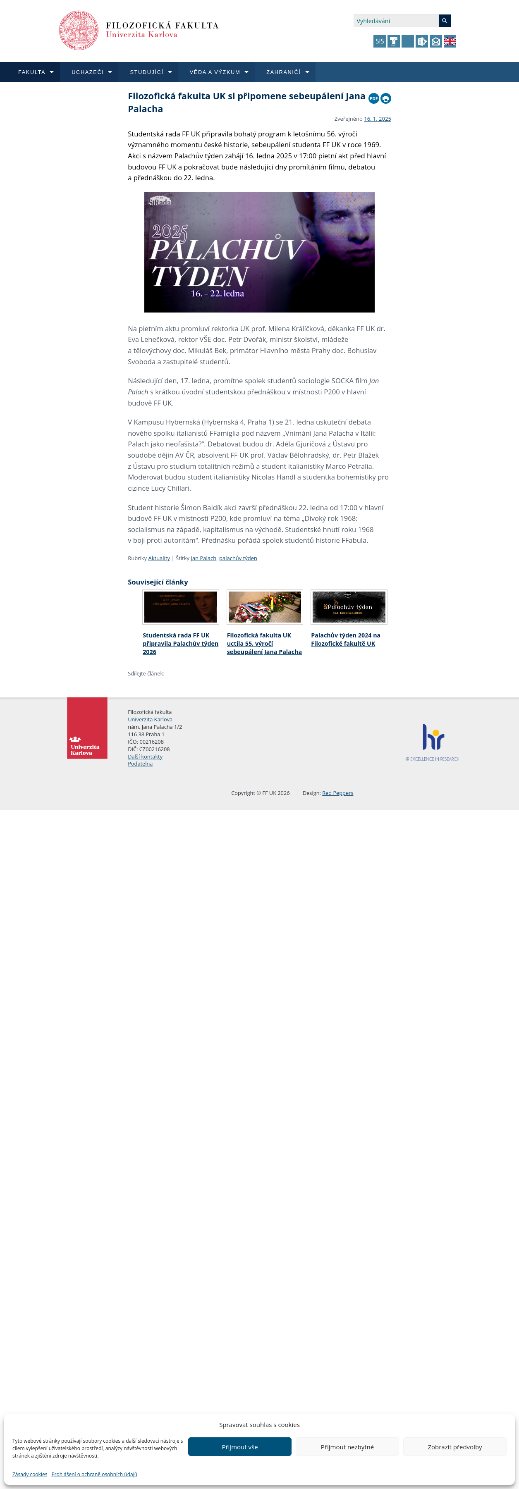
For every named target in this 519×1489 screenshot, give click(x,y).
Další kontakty (145, 756)
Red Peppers (337, 793)
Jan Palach (203, 558)
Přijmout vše (240, 1447)
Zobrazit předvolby (455, 1447)
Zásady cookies (29, 1474)
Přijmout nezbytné (347, 1447)
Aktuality (159, 558)
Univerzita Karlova (150, 719)
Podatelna (140, 763)
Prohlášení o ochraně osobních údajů (94, 1474)
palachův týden (238, 558)
